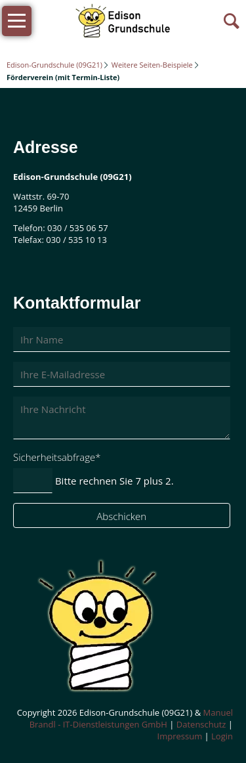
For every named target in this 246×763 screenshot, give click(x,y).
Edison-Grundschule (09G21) (54, 65)
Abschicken (121, 516)
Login (222, 736)
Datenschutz (201, 724)
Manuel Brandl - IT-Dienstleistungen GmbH (131, 718)
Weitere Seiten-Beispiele (152, 65)
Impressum (180, 736)
